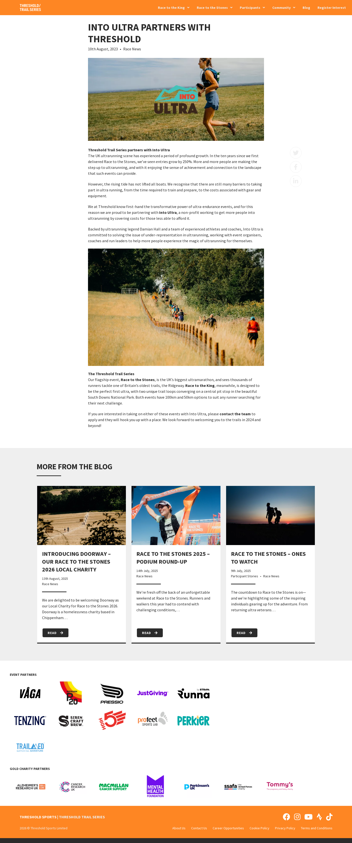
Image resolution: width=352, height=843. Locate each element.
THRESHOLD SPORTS (38, 816)
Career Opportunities (228, 828)
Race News (132, 48)
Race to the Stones (138, 379)
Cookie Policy (259, 828)
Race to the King (200, 385)
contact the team (235, 413)
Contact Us (199, 828)
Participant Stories (244, 576)
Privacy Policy (285, 828)
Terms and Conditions (316, 828)
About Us (179, 828)
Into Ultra (168, 212)
